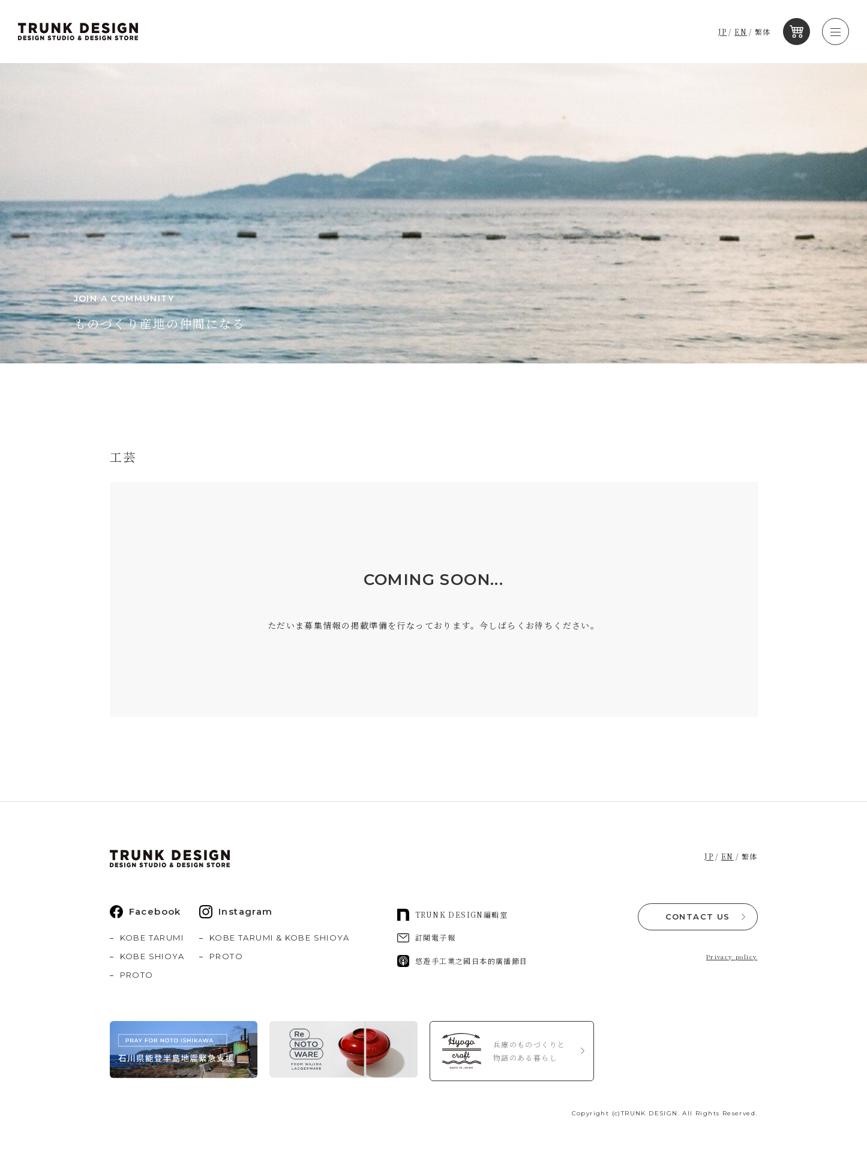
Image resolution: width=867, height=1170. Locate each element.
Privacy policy (732, 956)
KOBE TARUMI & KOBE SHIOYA (279, 937)
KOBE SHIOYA (152, 956)
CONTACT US (697, 916)
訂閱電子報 (426, 937)
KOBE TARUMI (152, 937)
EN (741, 31)
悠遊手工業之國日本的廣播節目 (462, 961)
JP (722, 31)
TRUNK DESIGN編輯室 (452, 915)
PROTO (137, 975)
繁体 (763, 31)
